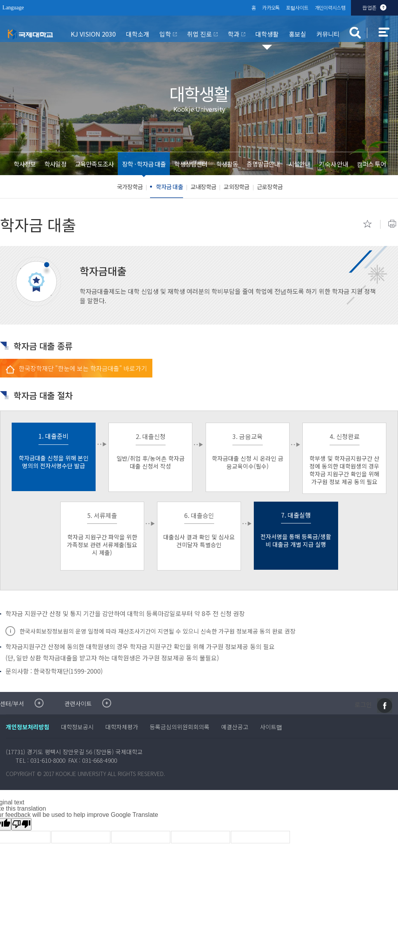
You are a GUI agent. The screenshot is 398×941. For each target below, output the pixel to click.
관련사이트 (78, 703)
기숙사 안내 (333, 164)
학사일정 (55, 164)
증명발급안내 (262, 164)
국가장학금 (130, 187)
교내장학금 (203, 187)
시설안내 (299, 164)
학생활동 (227, 164)
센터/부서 (12, 703)
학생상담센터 (190, 164)
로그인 (363, 704)
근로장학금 (270, 187)
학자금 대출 (169, 187)
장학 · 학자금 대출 (144, 164)
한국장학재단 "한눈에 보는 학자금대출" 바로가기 (83, 368)
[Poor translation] (21, 824)
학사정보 (24, 164)
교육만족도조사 (93, 164)
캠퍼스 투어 (372, 164)
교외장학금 (236, 187)
